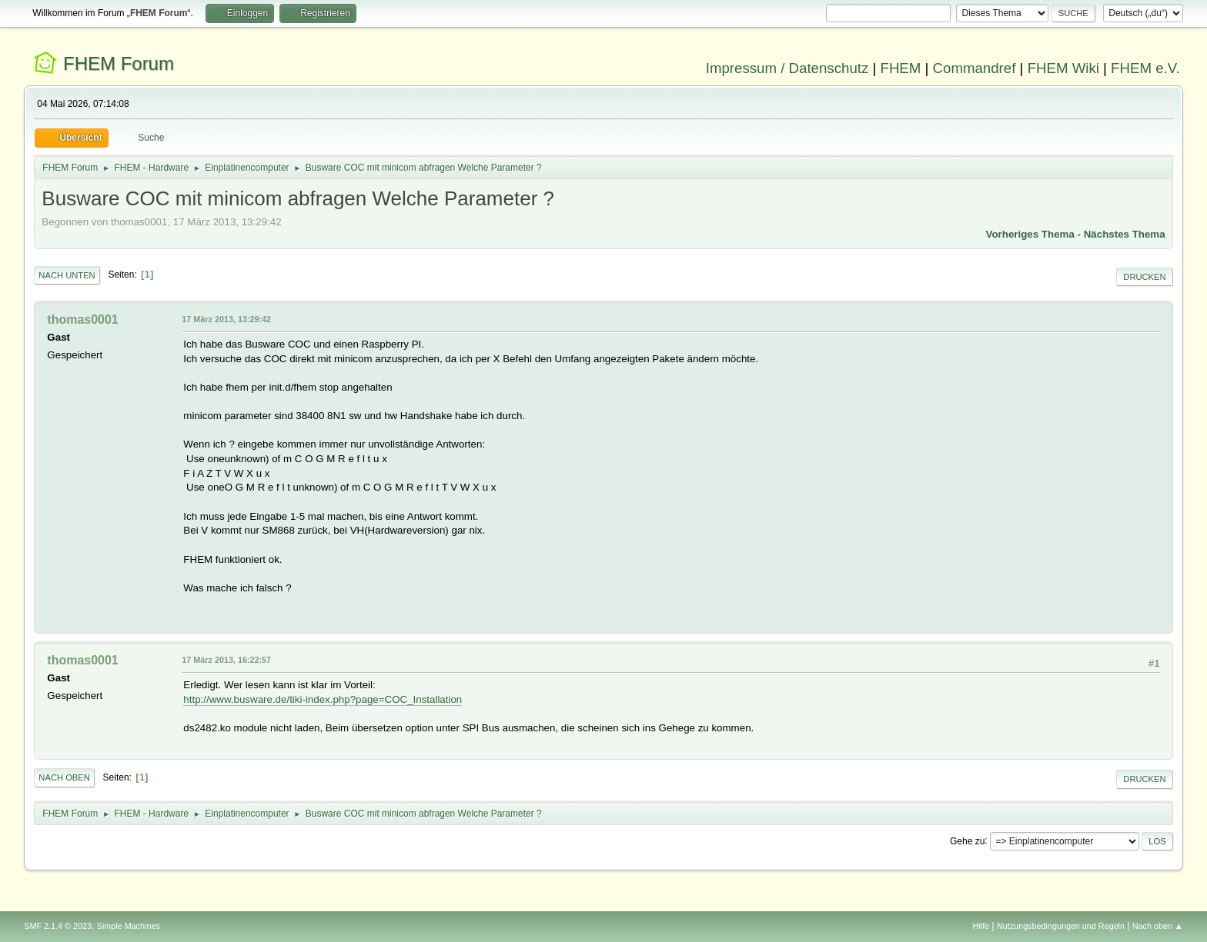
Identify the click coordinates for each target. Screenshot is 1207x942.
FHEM (900, 68)
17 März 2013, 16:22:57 (226, 659)
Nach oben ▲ (1157, 925)
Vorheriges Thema (1030, 234)
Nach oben (64, 777)
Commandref (974, 68)
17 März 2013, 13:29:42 (226, 319)
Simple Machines (128, 925)
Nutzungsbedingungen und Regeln (1061, 925)
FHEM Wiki (1063, 68)
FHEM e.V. (1145, 68)
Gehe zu (967, 840)
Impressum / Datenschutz (787, 68)
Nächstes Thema (1124, 234)
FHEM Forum (118, 63)
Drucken (1144, 276)
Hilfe (981, 925)
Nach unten (66, 275)
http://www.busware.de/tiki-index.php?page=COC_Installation (322, 699)
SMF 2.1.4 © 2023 (58, 925)
